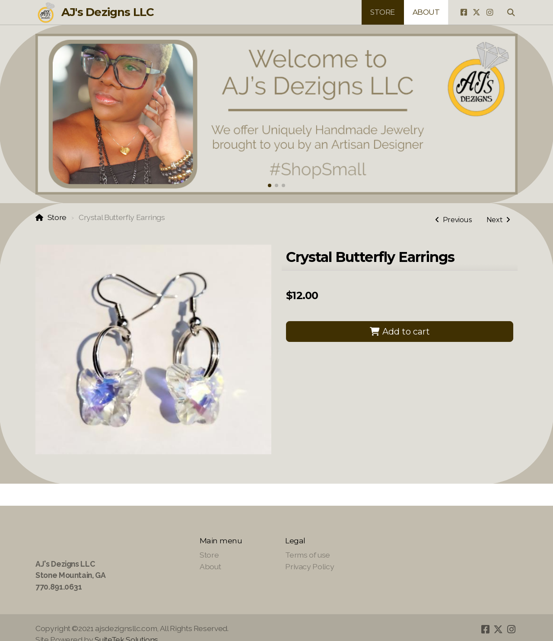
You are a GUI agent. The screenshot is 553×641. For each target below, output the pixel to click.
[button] (269, 185)
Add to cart (399, 331)
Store (57, 217)
